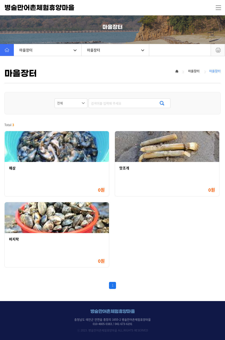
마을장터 (47, 50)
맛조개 (124, 168)
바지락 (14, 239)
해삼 (12, 168)
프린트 (218, 50)
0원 (101, 190)
